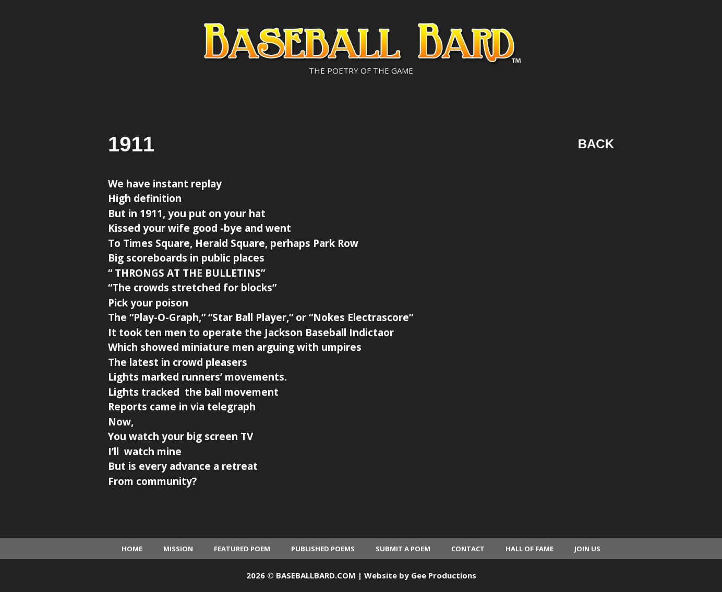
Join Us (587, 548)
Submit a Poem (403, 548)
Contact (468, 548)
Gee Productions (443, 575)
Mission (178, 548)
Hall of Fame (529, 548)
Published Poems (323, 548)
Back (596, 144)
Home (132, 548)
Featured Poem (242, 548)
